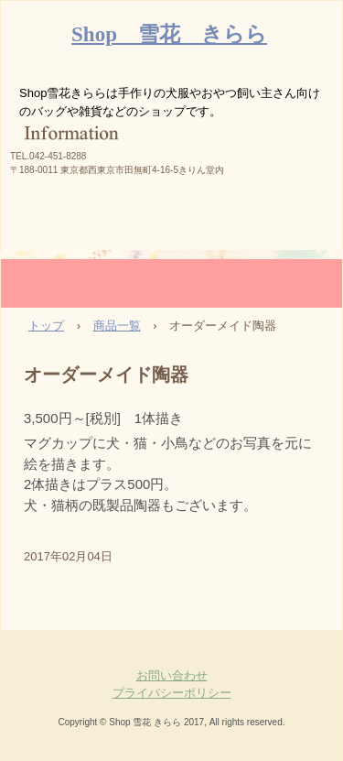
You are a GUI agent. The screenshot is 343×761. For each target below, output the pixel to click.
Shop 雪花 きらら (169, 34)
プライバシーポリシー (172, 693)
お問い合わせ (172, 675)
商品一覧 (117, 325)
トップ (46, 325)
